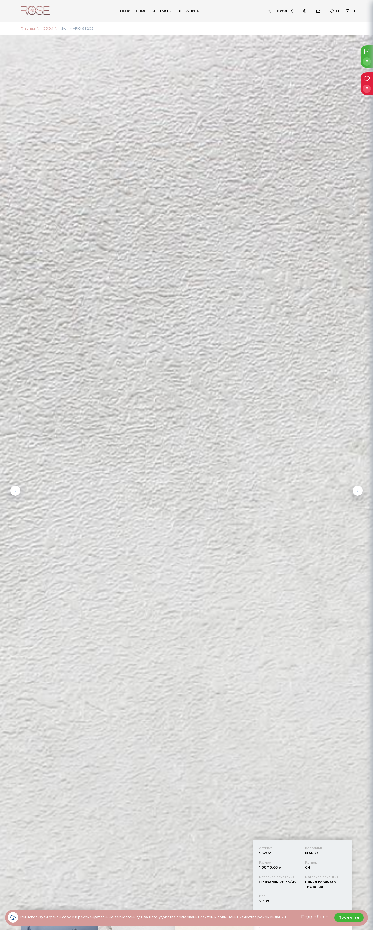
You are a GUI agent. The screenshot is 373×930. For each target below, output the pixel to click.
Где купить (188, 11)
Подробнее (314, 917)
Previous (15, 489)
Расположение (304, 11)
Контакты (161, 11)
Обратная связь (318, 11)
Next (358, 489)
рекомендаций (271, 917)
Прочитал (349, 917)
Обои (125, 11)
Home (141, 11)
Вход (282, 11)
